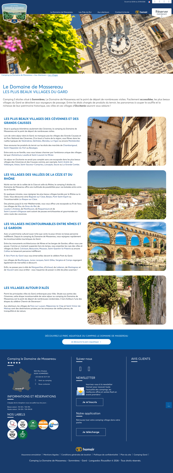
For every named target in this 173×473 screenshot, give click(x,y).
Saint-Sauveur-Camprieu (32, 164)
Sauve (56, 164)
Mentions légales (51, 454)
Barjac (49, 196)
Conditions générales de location (76, 454)
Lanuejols (48, 164)
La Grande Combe (70, 164)
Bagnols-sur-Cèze (37, 196)
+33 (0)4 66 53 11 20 (42, 377)
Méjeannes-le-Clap (55, 306)
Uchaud (49, 267)
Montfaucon (29, 208)
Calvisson (24, 248)
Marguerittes (37, 267)
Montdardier (74, 140)
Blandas (46, 140)
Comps (69, 260)
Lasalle (25, 155)
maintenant (162, 12)
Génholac (37, 140)
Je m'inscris (89, 402)
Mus (19, 206)
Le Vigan (54, 140)
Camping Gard (140, 454)
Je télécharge (90, 432)
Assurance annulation (31, 454)
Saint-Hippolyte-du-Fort (15, 147)
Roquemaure (44, 208)
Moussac (43, 248)
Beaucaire (33, 248)
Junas (32, 260)
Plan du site (126, 454)
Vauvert (10, 269)
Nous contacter (42, 384)
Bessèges (33, 147)
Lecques (39, 260)
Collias (7, 251)
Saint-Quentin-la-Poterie (59, 248)
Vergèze (59, 260)
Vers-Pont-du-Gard (14, 255)
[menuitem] (149, 2)
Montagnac (73, 267)
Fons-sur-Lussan (37, 306)
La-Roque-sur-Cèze (28, 199)
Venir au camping (42, 380)
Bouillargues (23, 260)
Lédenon (60, 267)
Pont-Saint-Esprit (61, 196)
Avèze (17, 164)
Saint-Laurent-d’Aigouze (15, 211)
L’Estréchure (16, 155)
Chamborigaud (70, 145)
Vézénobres (26, 140)
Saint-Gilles (49, 260)
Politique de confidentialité (106, 454)
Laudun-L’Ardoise (12, 208)
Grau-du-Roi (30, 206)
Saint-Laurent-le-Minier (42, 155)
